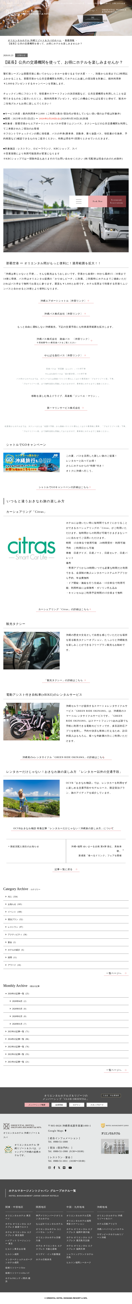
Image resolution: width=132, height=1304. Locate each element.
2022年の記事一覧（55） (17, 1054)
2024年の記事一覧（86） (17, 1039)
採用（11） (11, 957)
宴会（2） (11, 942)
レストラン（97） (14, 927)
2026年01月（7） (19, 1024)
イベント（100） (14, 912)
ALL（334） (12, 896)
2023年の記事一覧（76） (17, 1046)
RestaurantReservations (116, 201)
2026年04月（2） (19, 1001)
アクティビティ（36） (16, 934)
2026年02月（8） (19, 1016)
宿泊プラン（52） (14, 919)
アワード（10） (13, 965)
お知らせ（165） (14, 904)
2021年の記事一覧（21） (17, 1062)
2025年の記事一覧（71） (17, 1031)
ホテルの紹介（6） (15, 950)
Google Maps (55, 1131)
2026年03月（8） (19, 1009)
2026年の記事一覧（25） (17, 993)
